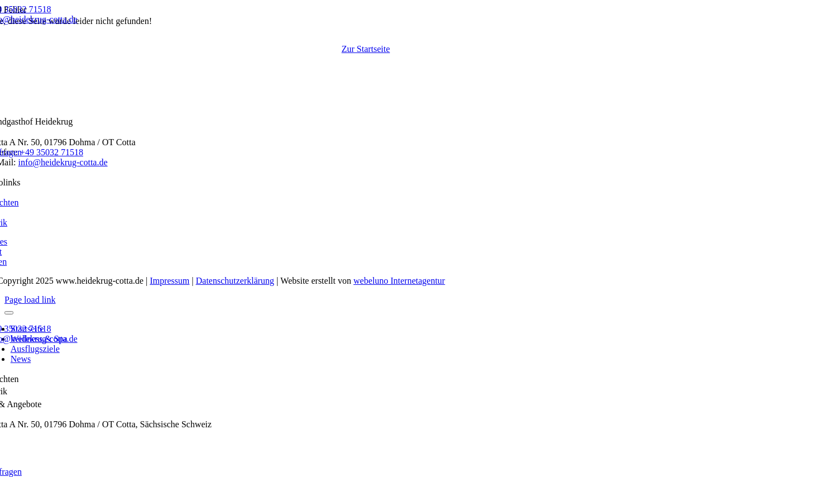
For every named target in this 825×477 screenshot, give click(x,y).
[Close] (8, 312)
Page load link (30, 299)
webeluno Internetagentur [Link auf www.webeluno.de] (399, 280)
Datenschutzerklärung (234, 280)
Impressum (169, 280)
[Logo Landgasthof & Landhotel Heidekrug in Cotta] (417, 80)
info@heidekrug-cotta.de (63, 162)
